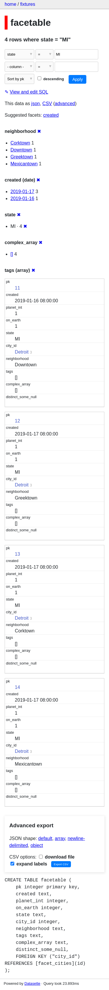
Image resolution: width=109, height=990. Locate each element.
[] (11, 254)
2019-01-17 (22, 191)
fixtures (27, 4)
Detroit (21, 351)
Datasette (32, 983)
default (45, 838)
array (60, 838)
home (10, 4)
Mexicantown (23, 163)
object (37, 845)
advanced (65, 103)
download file (57, 856)
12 (17, 420)
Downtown (21, 149)
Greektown (21, 156)
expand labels (28, 863)
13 (17, 554)
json (35, 103)
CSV (47, 103)
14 (17, 687)
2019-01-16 (22, 198)
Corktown (20, 142)
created (51, 115)
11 (17, 288)
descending (50, 79)
